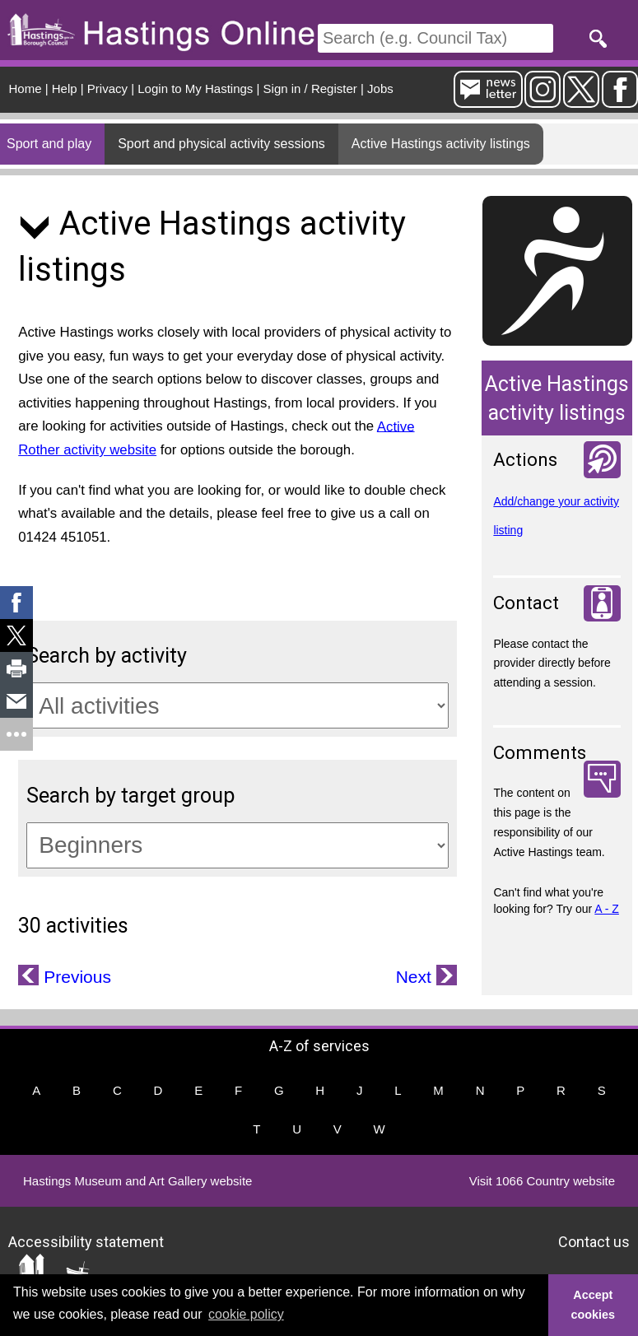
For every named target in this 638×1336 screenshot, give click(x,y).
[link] (16, 602)
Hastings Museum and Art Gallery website (137, 1181)
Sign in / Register (310, 88)
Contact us (594, 1241)
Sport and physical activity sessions (221, 144)
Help (64, 88)
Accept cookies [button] (593, 1304)
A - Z (606, 908)
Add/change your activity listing (556, 516)
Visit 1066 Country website (542, 1181)
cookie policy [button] (246, 1314)
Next (416, 976)
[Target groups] (237, 845)
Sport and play (49, 144)
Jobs (380, 88)
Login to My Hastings (195, 88)
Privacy (107, 88)
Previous (75, 976)
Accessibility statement (86, 1241)
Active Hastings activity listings (441, 144)
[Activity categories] (237, 705)
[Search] (435, 38)
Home (25, 88)
